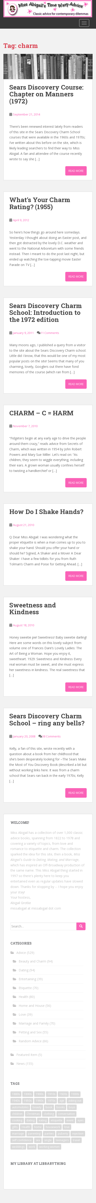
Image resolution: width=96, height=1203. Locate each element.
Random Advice (30, 1041)
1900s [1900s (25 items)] (39, 1094)
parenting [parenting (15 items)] (34, 1133)
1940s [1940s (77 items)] (16, 1101)
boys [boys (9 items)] (72, 1107)
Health (23, 997)
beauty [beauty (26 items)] (37, 1107)
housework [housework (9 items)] (53, 1127)
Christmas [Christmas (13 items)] (33, 1114)
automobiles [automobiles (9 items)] (20, 1107)
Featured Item (26, 1055)
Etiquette (25, 988)
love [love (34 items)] (67, 1127)
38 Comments (51, 736)
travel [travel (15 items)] (76, 1140)
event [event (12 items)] (69, 1120)
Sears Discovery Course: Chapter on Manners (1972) (46, 94)
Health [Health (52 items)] (26, 1127)
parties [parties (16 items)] (49, 1133)
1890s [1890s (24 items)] (28, 1094)
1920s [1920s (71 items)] (63, 1094)
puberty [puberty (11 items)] (63, 1133)
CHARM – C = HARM (41, 413)
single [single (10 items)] (48, 1140)
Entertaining (27, 979)
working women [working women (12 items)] (49, 1147)
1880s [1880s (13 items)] (16, 1094)
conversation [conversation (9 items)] (66, 1114)
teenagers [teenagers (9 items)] (62, 1140)
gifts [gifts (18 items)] (15, 1127)
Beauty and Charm (32, 961)
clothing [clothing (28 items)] (49, 1114)
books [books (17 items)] (60, 1107)
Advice (21, 952)
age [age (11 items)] (61, 1101)
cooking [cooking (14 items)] (17, 1120)
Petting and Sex (30, 1032)
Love (22, 1014)
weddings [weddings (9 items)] (18, 1147)
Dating (23, 970)
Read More (75, 171)
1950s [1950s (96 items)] (28, 1101)
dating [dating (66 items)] (30, 1120)
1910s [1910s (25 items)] (51, 1094)
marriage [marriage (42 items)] (18, 1133)
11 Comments (49, 333)
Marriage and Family (34, 1023)
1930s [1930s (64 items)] (75, 1094)
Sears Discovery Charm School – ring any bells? (46, 719)
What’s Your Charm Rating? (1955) (39, 203)
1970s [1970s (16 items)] (51, 1101)
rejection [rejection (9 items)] (77, 1133)
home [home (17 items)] (38, 1127)
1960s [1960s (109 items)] (39, 1101)
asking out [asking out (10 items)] (74, 1101)
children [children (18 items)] (17, 1114)
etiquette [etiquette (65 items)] (56, 1120)
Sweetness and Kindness (32, 608)
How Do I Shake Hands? (46, 511)
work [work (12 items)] (32, 1147)
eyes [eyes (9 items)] (80, 1120)
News (20, 1063)
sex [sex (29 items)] (38, 1140)
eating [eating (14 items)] (43, 1120)
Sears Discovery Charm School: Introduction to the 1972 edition (45, 312)
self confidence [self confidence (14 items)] (22, 1140)
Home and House (32, 1005)
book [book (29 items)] (48, 1107)
